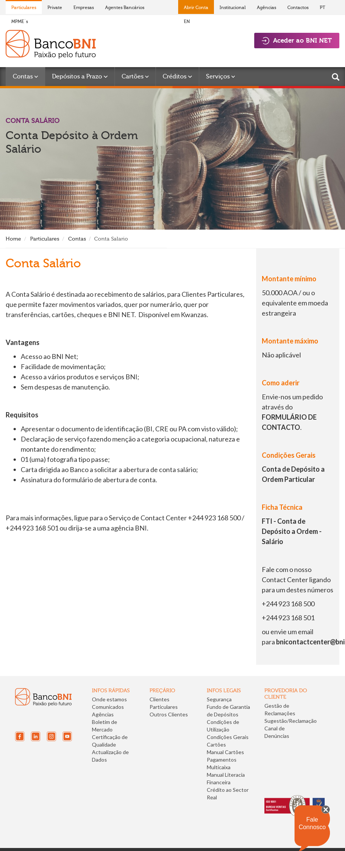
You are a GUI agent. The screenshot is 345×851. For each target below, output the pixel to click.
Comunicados (108, 707)
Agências (266, 7)
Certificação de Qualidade (110, 741)
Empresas (83, 7)
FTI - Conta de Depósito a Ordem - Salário (292, 531)
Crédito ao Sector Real (228, 793)
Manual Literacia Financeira (226, 778)
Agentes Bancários (124, 7)
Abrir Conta (196, 7)
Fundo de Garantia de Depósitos (228, 711)
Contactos (297, 7)
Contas (77, 239)
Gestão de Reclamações (279, 709)
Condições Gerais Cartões (228, 741)
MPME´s (19, 21)
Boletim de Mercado (104, 726)
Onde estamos (109, 699)
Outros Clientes (169, 714)
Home (13, 239)
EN (187, 21)
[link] (289, 753)
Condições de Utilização (223, 726)
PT (322, 7)
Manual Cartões (225, 752)
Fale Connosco (312, 823)
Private (54, 7)
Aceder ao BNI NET (297, 40)
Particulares (23, 7)
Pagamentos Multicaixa (222, 763)
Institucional (233, 7)
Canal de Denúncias (276, 732)
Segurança (219, 699)
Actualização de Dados (110, 756)
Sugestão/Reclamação (290, 721)
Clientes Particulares (164, 703)
